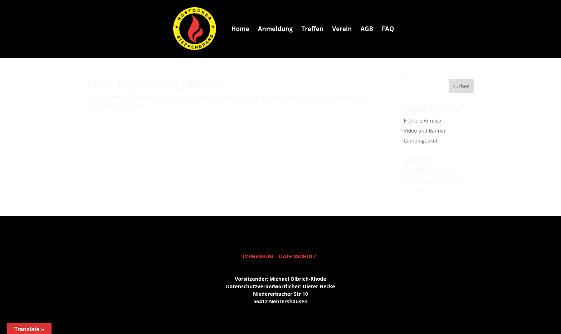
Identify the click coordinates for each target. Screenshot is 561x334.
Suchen (461, 86)
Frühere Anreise (422, 120)
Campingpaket (421, 140)
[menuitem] (240, 28)
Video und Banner (425, 130)
